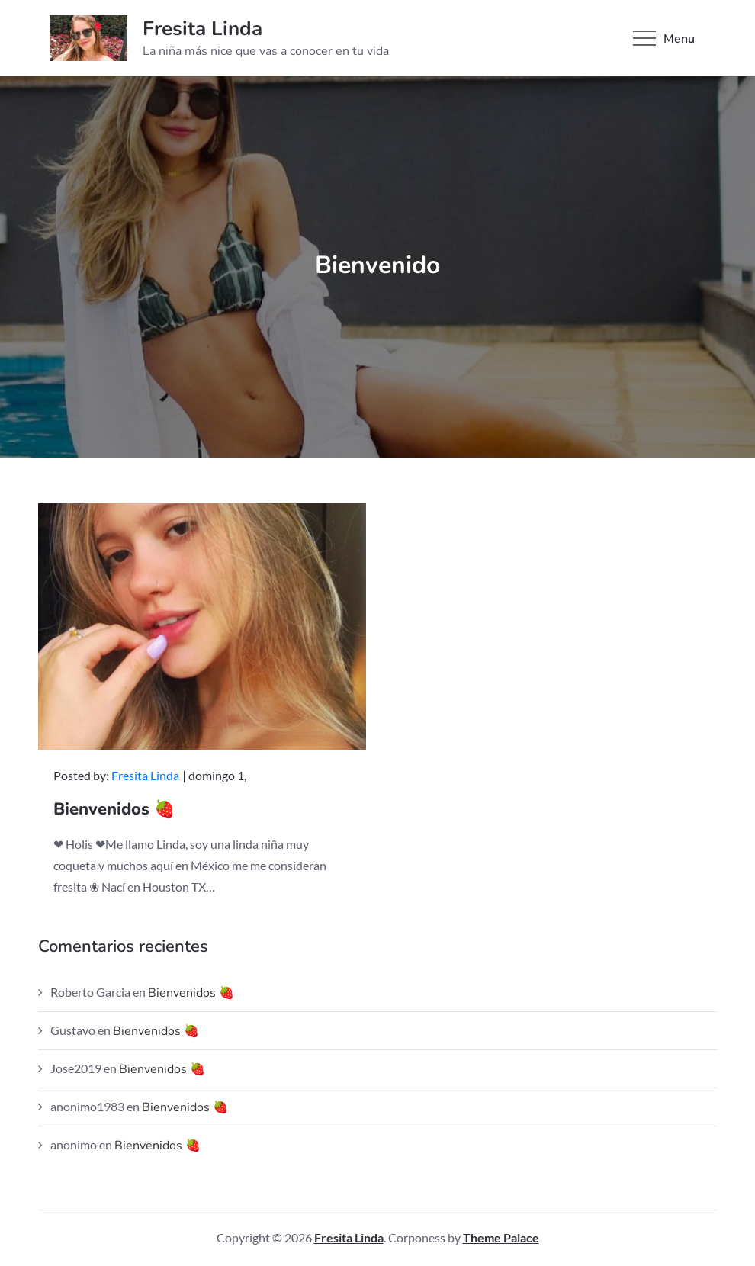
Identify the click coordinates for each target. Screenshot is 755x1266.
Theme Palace (501, 1237)
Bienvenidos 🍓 (114, 809)
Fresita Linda (202, 28)
